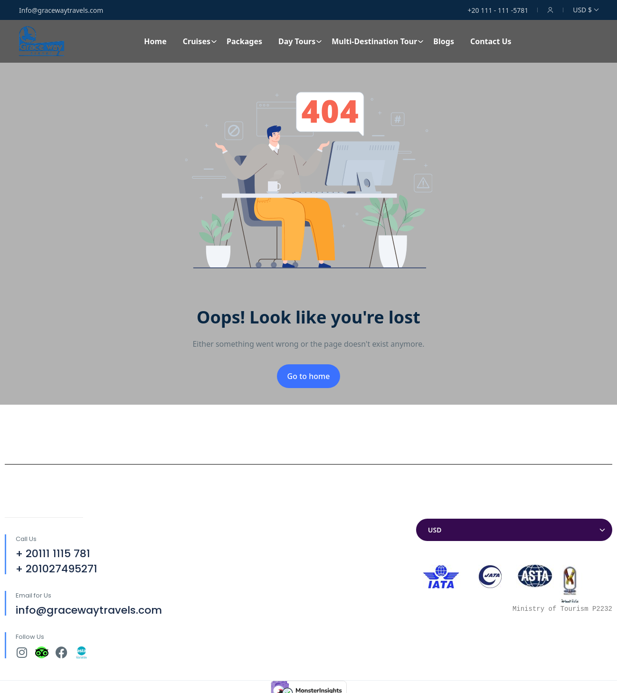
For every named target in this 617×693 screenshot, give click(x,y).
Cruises (200, 41)
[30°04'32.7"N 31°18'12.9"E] (308, 576)
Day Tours (300, 41)
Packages (244, 41)
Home (155, 41)
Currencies (435, 509)
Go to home (308, 376)
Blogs (443, 41)
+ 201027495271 (56, 568)
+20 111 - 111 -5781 (498, 10)
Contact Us (491, 41)
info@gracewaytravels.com (89, 610)
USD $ (585, 9)
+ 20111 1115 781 (53, 553)
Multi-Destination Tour (378, 41)
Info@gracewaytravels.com (61, 10)
